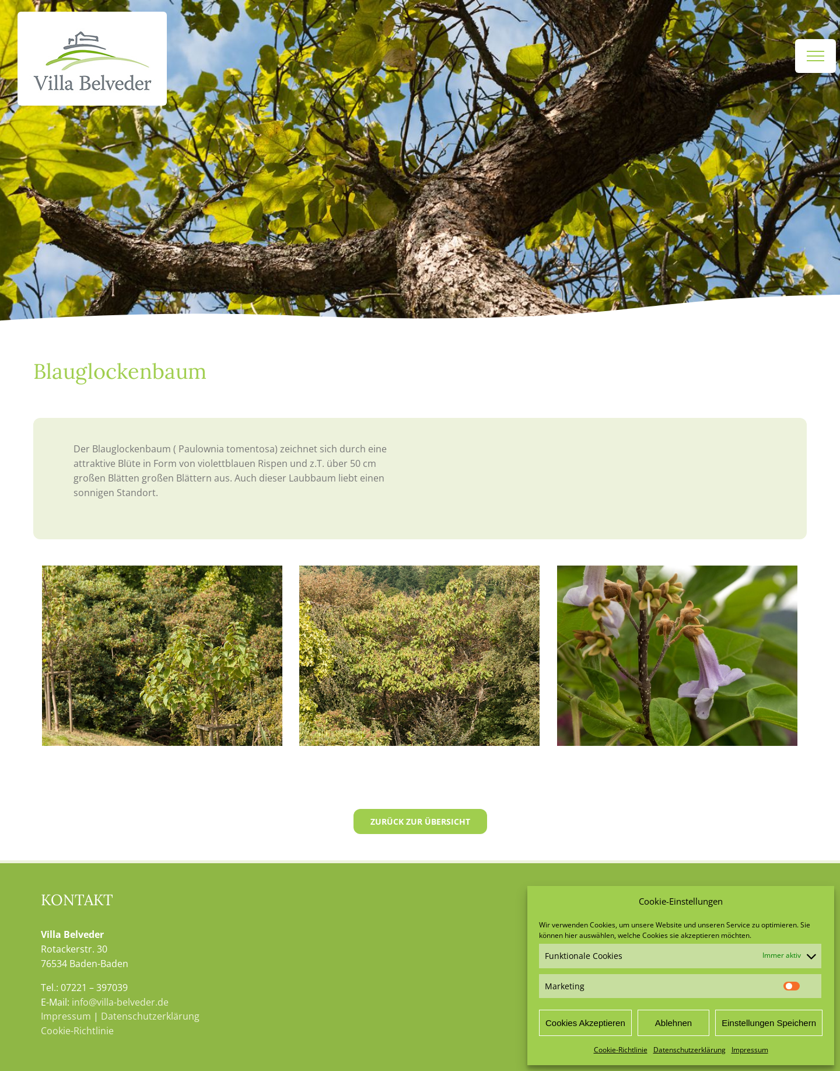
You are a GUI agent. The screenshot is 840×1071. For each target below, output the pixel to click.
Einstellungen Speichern (769, 1023)
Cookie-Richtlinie (621, 1050)
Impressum (750, 1050)
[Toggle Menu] (815, 56)
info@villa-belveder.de (120, 1002)
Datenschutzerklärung (689, 1050)
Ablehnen (673, 1023)
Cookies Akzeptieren (585, 1023)
